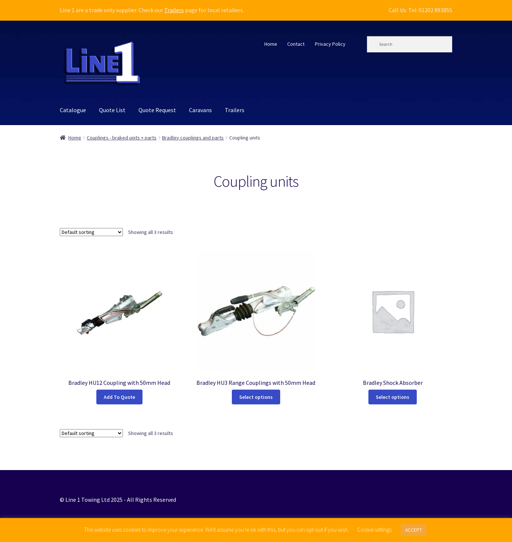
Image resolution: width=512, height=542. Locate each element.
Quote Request (157, 110)
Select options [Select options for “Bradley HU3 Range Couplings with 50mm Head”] (256, 397)
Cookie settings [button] (374, 529)
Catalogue (73, 110)
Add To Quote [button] (119, 397)
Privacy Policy (330, 44)
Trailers (174, 10)
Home (270, 44)
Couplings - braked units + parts (122, 137)
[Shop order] (91, 232)
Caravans (200, 110)
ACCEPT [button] (413, 530)
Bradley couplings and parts (193, 137)
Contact (296, 44)
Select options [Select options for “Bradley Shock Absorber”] (392, 397)
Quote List (112, 110)
